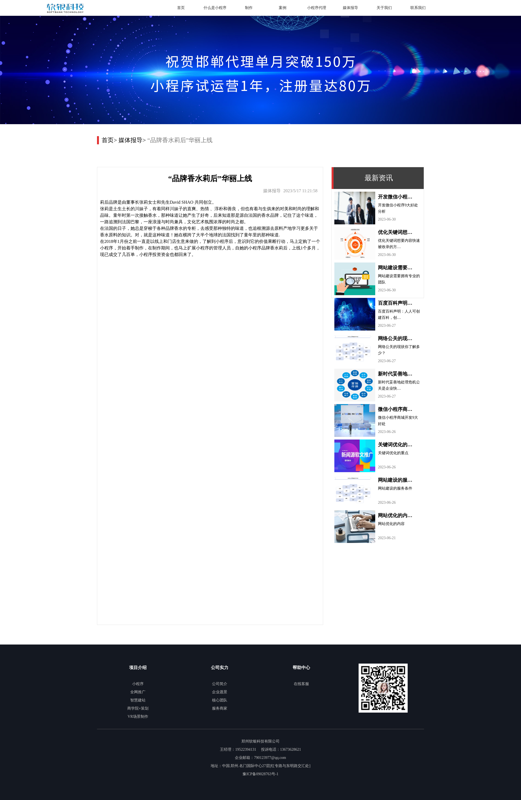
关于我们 (384, 8)
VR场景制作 (138, 716)
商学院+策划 (138, 708)
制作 (249, 8)
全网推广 (138, 692)
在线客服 (301, 684)
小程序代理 (316, 8)
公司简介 (219, 684)
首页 (181, 8)
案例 (282, 8)
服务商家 (219, 708)
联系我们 (418, 8)
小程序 (138, 684)
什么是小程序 (215, 8)
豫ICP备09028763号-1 (260, 774)
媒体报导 (350, 8)
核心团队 (219, 700)
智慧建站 (138, 700)
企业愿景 (219, 692)
